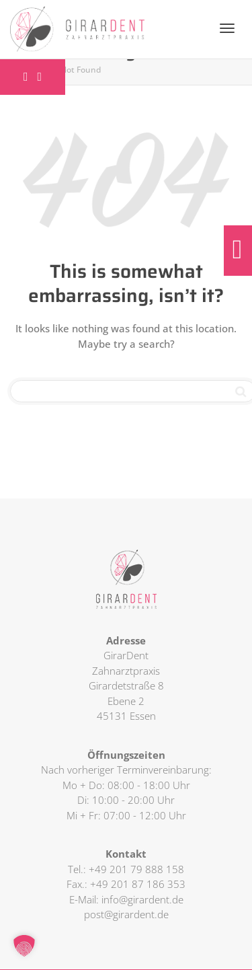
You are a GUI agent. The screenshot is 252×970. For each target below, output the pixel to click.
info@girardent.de (142, 899)
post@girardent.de (126, 914)
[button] (24, 946)
